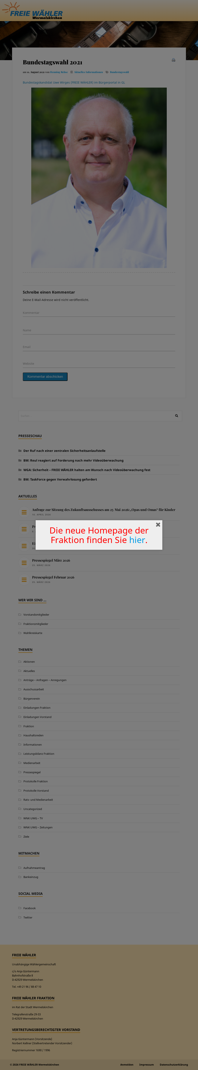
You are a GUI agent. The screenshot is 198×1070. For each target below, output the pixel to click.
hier (137, 540)
